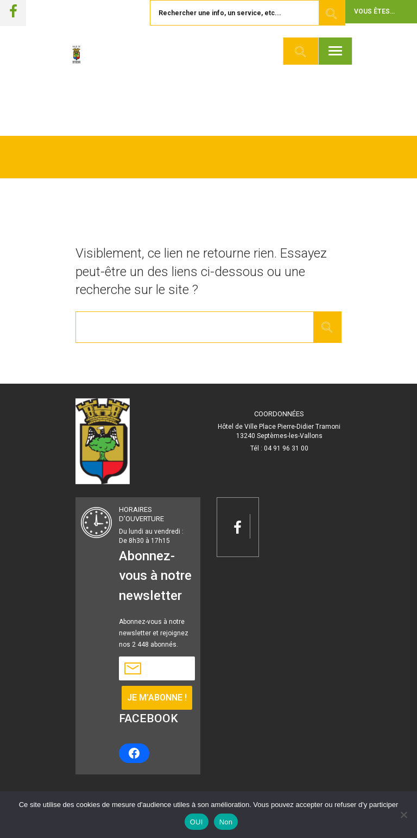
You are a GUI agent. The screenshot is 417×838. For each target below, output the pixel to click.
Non (226, 822)
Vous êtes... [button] (374, 11)
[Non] (403, 814)
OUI (196, 822)
